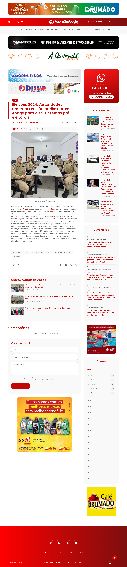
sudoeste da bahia (37, 252)
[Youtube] (22, 21)
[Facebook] (13, 21)
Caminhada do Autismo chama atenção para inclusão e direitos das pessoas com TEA (101, 276)
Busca (112, 21)
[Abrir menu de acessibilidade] (114, 557)
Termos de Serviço (65, 377)
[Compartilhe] (76, 264)
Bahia (63, 29)
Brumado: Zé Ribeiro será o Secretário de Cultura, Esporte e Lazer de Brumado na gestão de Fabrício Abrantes (101, 295)
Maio (102, 374)
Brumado (39, 29)
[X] (71, 264)
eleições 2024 (17, 255)
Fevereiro (102, 388)
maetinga (49, 252)
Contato (106, 29)
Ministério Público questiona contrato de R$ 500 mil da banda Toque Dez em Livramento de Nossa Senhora (108, 186)
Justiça (53, 218)
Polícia (78, 29)
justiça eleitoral (60, 252)
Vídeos (97, 29)
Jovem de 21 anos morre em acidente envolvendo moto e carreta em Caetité (107, 206)
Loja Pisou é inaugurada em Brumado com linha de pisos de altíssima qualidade (100, 311)
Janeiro (102, 392)
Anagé (15, 99)
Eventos (88, 29)
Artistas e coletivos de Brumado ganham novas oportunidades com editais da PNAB (101, 258)
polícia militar (17, 252)
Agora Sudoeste (32, 122)
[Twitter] (18, 21)
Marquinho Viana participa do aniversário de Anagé (47, 307)
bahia (26, 252)
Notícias (29, 29)
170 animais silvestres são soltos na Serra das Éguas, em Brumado (107, 121)
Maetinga (51, 208)
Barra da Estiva (52, 29)
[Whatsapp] (61, 264)
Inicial (20, 29)
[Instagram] (9, 21)
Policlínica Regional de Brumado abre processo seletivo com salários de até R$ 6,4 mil (107, 140)
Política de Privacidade (50, 377)
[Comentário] (14, 264)
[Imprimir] (18, 264)
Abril (102, 379)
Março (102, 383)
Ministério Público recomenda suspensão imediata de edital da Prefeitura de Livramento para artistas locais (108, 163)
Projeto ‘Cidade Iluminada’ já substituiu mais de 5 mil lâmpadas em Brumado (99, 243)
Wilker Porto (20, 122)
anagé (70, 252)
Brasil (71, 29)
